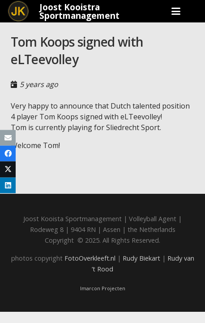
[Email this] (8, 138)
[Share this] (8, 154)
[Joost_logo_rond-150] (18, 11)
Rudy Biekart (141, 258)
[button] (176, 11)
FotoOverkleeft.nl (89, 258)
